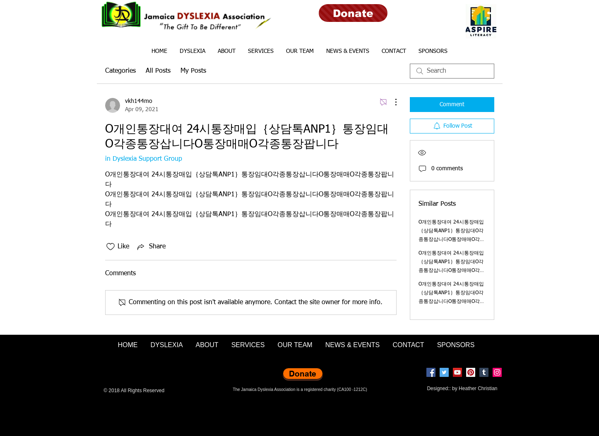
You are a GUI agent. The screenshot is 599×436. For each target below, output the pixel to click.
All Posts (158, 71)
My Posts (193, 71)
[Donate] (353, 13)
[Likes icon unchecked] (110, 247)
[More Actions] (392, 102)
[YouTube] (457, 372)
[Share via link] (151, 247)
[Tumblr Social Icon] (483, 372)
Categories (120, 71)
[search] (452, 71)
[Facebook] (430, 372)
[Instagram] (497, 372)
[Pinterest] (470, 372)
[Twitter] (444, 372)
